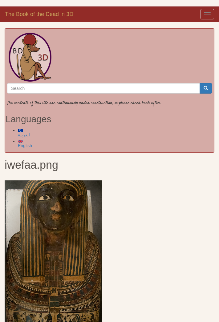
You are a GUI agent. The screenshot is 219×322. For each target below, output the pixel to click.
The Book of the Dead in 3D (39, 14)
